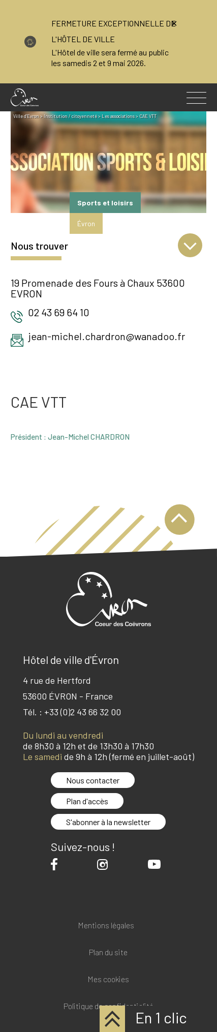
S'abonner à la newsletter (108, 822)
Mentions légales (106, 925)
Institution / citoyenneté (70, 116)
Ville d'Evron (26, 116)
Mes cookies (108, 979)
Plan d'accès (87, 801)
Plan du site (108, 952)
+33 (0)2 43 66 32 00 (82, 711)
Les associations (118, 116)
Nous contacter (92, 780)
